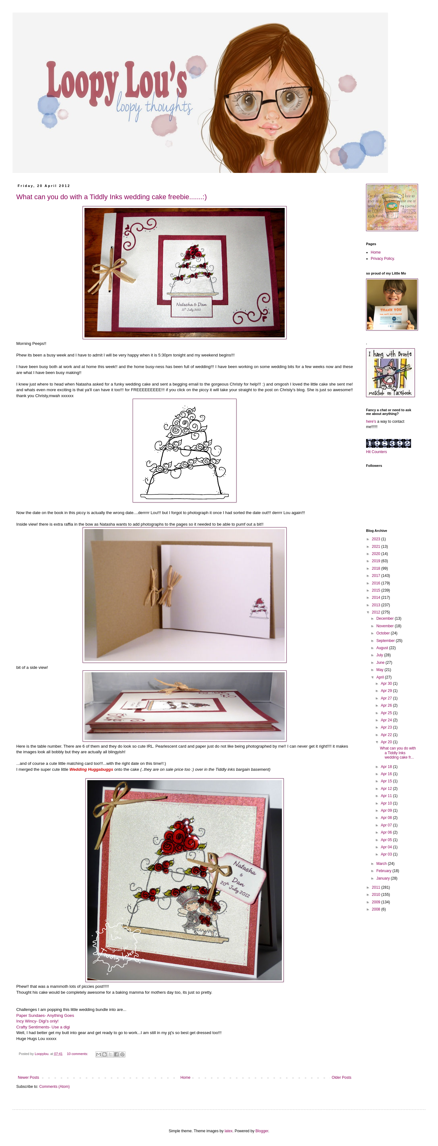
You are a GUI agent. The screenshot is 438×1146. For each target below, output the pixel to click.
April (380, 677)
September (386, 641)
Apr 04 (387, 847)
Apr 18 (387, 767)
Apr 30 (387, 683)
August (382, 648)
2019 (376, 561)
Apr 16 (387, 774)
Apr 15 (387, 781)
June (380, 662)
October (383, 633)
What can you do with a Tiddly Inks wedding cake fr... (398, 753)
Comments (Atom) (54, 1086)
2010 (376, 894)
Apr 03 (387, 854)
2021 (376, 546)
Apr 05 (387, 840)
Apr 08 (387, 817)
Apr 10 (387, 803)
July (380, 655)
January (383, 878)
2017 (376, 575)
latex (228, 1131)
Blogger (262, 1131)
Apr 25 (387, 713)
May (380, 670)
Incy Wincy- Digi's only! (37, 1021)
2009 (376, 902)
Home (186, 1077)
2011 (376, 887)
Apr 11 (387, 796)
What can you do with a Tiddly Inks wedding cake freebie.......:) (111, 197)
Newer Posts (28, 1077)
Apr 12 (387, 788)
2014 (376, 597)
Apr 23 (387, 727)
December (385, 618)
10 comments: (78, 1054)
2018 (376, 568)
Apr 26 (387, 705)
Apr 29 (387, 691)
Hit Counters (376, 452)
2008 (376, 909)
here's (371, 421)
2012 (376, 612)
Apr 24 (387, 720)
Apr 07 (387, 825)
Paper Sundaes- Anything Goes (45, 1015)
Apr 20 (387, 742)
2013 (376, 605)
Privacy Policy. (383, 258)
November (385, 626)
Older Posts (341, 1077)
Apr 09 (387, 810)
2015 (376, 590)
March (382, 863)
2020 (376, 554)
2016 (376, 583)
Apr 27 (387, 698)
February (384, 871)
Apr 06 (387, 832)
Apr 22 (387, 735)
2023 (376, 539)
